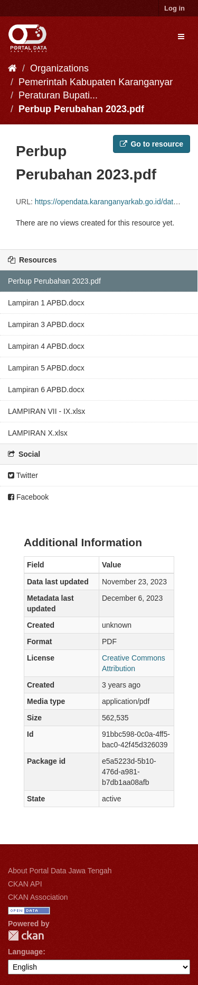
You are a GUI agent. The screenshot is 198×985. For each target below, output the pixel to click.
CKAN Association (38, 897)
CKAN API (25, 884)
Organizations (59, 68)
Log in (174, 8)
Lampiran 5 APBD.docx (46, 368)
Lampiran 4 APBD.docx (46, 346)
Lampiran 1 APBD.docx (46, 303)
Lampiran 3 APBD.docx (46, 324)
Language (25, 951)
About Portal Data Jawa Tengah (60, 870)
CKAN (26, 935)
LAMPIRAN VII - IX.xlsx (46, 411)
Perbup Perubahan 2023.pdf (81, 109)
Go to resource (151, 144)
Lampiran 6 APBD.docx (46, 389)
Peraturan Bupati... (58, 95)
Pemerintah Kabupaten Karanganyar (95, 82)
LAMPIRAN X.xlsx (38, 433)
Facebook (28, 497)
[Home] (12, 68)
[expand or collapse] (181, 36)
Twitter (23, 475)
